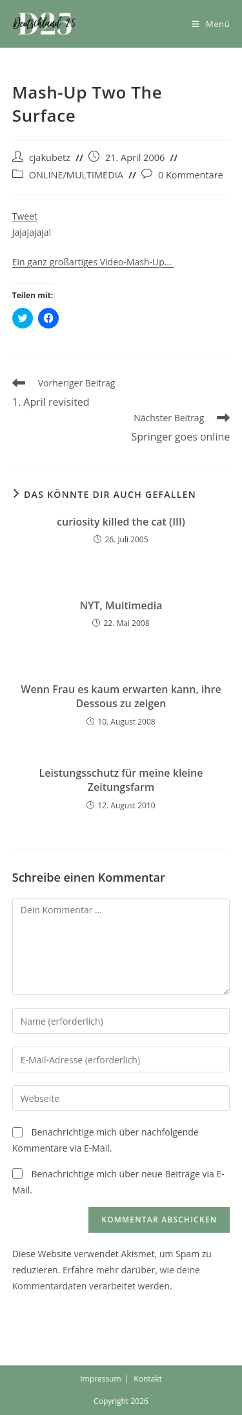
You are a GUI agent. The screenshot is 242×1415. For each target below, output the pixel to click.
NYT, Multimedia (121, 605)
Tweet (24, 216)
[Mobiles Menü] (211, 24)
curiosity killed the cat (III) (121, 522)
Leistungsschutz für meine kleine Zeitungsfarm (121, 780)
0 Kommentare (190, 175)
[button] (44, 24)
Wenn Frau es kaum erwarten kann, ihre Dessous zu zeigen (121, 696)
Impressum (100, 1378)
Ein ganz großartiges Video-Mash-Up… (93, 262)
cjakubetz (49, 157)
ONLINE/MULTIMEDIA (76, 175)
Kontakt (147, 1378)
